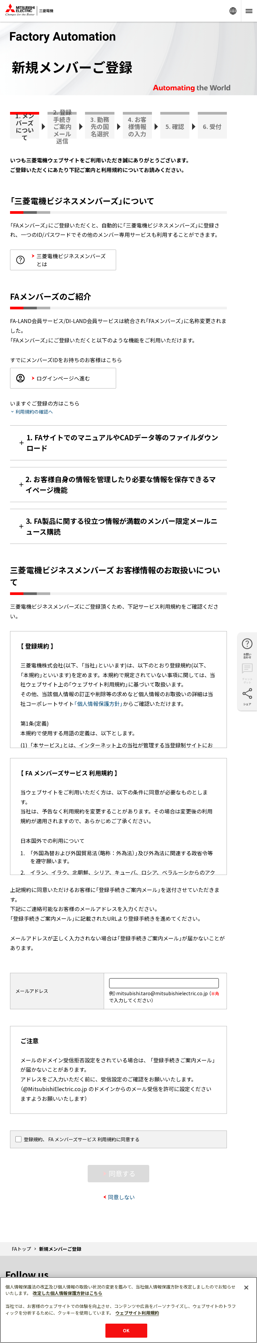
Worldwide (233, 11)
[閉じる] (246, 1287)
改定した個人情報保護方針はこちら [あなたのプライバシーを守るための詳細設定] (67, 1293)
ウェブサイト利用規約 (137, 1313)
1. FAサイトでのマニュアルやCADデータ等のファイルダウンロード (122, 442)
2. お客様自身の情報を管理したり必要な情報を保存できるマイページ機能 (120, 484)
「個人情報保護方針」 (98, 704)
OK (126, 1330)
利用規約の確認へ (34, 411)
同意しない (121, 1197)
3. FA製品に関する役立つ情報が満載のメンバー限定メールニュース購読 (122, 526)
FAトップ (21, 1248)
